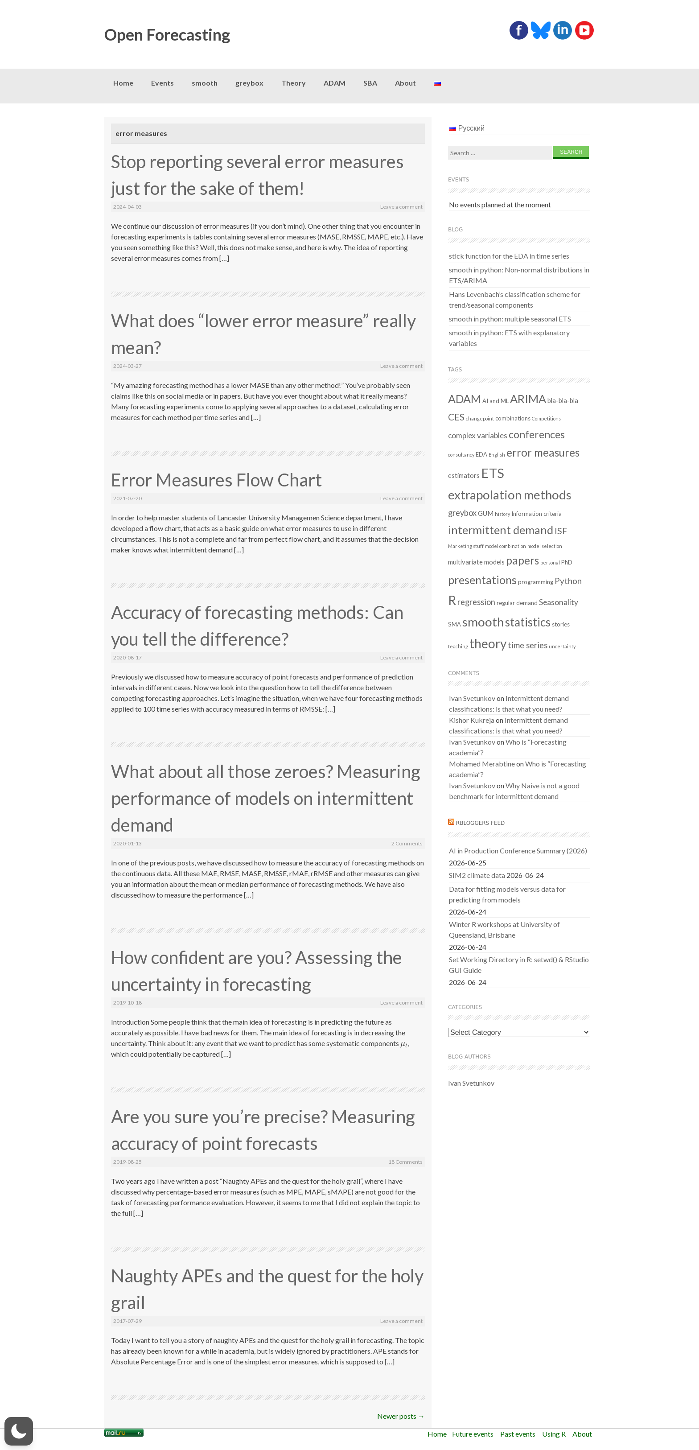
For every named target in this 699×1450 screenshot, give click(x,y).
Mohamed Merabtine (482, 763)
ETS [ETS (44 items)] (492, 473)
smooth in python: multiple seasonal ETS (510, 318)
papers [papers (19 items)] (522, 560)
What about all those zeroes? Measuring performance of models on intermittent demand (265, 798)
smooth (205, 82)
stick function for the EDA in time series (509, 255)
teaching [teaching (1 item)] (458, 646)
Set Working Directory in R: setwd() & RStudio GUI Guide (519, 964)
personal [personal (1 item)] (550, 562)
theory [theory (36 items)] (487, 643)
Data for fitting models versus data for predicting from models (507, 894)
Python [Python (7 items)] (568, 581)
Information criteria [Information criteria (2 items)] (536, 513)
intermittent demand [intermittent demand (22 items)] (500, 529)
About (405, 82)
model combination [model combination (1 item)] (505, 546)
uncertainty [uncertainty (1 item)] (562, 646)
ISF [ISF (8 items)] (561, 531)
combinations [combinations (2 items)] (512, 418)
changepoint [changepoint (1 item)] (480, 418)
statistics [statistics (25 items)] (528, 622)
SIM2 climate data (477, 875)
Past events (517, 1433)
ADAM (334, 82)
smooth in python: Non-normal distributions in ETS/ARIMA (519, 274)
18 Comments (405, 1161)
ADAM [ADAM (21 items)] (464, 398)
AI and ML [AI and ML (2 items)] (495, 400)
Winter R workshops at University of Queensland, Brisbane (504, 929)
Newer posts (401, 1416)
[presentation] (404, 1043)
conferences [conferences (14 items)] (537, 434)
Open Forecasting (167, 34)
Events (162, 82)
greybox (249, 82)
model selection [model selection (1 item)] (544, 546)
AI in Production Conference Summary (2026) (518, 850)
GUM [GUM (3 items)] (485, 513)
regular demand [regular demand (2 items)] (517, 602)
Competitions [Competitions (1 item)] (546, 418)
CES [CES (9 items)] (456, 417)
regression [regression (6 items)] (476, 602)
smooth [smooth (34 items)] (483, 621)
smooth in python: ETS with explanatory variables (509, 337)
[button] (18, 1431)
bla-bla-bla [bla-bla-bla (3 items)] (562, 400)
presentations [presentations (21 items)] (482, 579)
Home (123, 82)
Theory (293, 82)
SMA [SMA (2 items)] (454, 624)
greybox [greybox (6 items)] (462, 513)
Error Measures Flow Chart (216, 479)
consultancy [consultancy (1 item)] (461, 454)
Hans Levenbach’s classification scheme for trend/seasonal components (514, 299)
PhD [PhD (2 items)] (566, 562)
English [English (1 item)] (497, 454)
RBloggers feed (480, 823)
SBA (370, 82)
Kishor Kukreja (471, 720)
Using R (554, 1433)
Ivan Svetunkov (472, 698)
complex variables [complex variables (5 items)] (477, 435)
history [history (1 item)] (502, 514)
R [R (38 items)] (452, 600)
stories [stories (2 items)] (561, 624)
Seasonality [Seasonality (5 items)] (558, 602)
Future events (472, 1433)
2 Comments (407, 843)
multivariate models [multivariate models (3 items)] (476, 562)
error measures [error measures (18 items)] (543, 452)
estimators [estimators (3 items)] (464, 475)
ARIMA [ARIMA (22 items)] (528, 398)
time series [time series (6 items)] (527, 645)
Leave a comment (401, 206)
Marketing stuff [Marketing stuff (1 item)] (466, 546)
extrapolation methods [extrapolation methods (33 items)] (510, 494)
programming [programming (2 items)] (535, 581)
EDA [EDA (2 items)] (481, 454)
